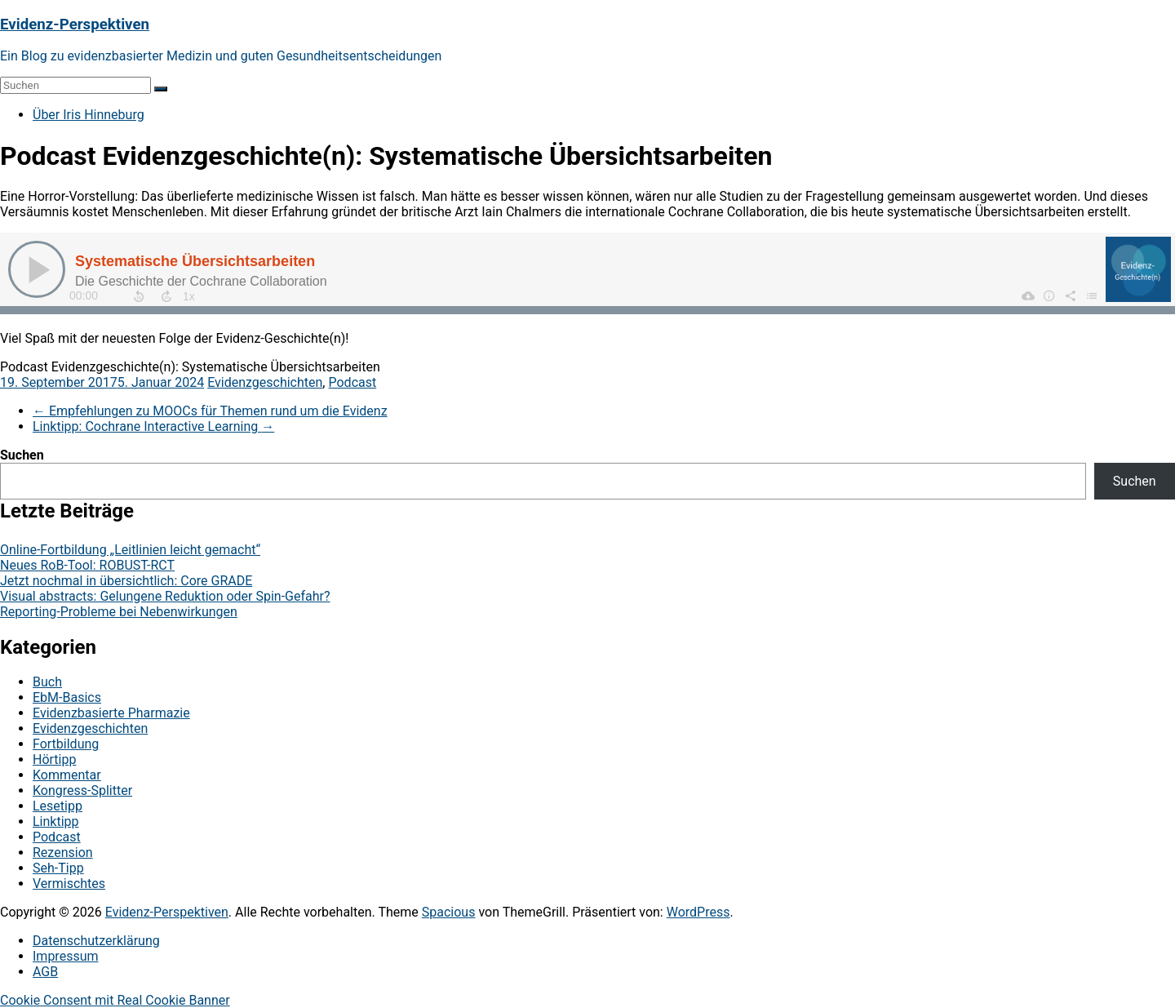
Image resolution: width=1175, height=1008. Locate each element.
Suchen (22, 455)
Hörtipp (54, 759)
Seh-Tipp (58, 868)
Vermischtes (69, 883)
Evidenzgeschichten (264, 382)
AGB (45, 971)
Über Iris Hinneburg (88, 114)
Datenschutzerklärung (96, 940)
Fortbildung (66, 744)
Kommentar (67, 775)
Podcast (352, 382)
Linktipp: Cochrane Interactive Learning (153, 426)
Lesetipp (57, 806)
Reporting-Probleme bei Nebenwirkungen (118, 611)
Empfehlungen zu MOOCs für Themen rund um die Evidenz (210, 411)
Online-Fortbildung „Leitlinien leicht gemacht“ (130, 549)
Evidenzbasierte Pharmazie (111, 713)
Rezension (63, 852)
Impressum (66, 956)
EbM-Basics (67, 697)
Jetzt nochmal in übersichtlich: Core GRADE (126, 580)
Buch (47, 682)
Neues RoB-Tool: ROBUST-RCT (87, 565)
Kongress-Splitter (82, 790)
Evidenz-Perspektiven (74, 24)
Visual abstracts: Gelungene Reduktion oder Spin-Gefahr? (165, 596)
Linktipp (56, 821)
